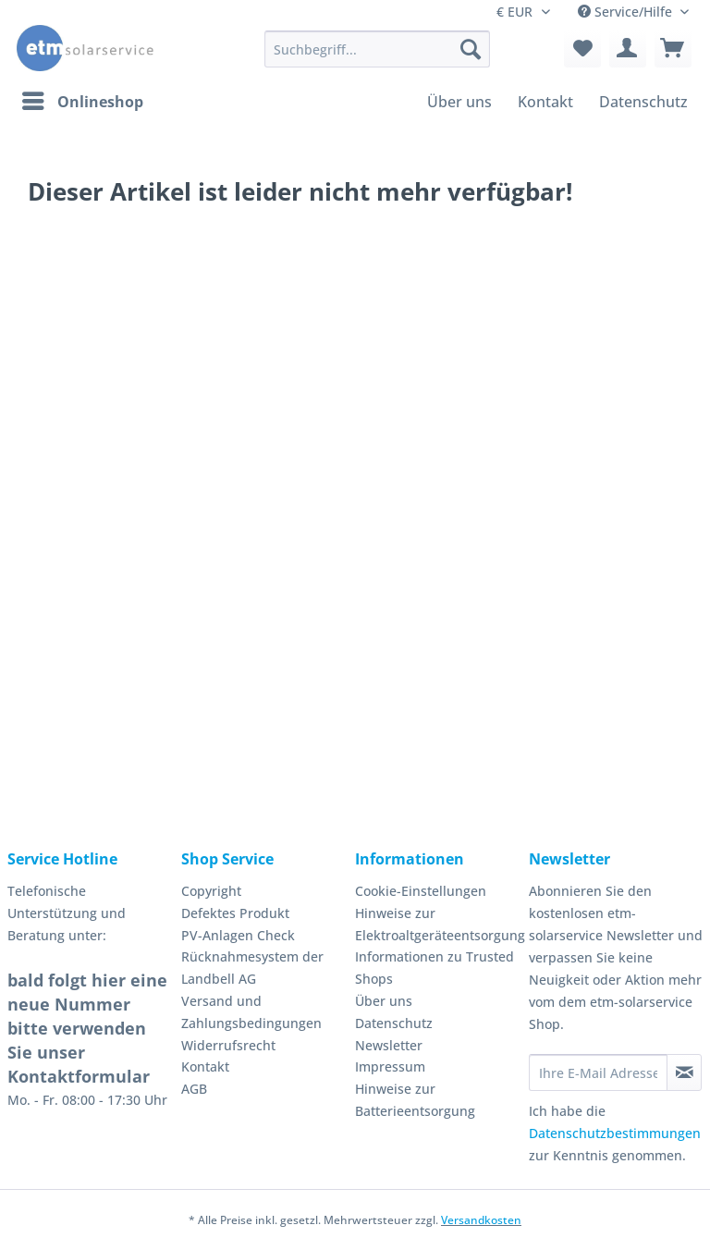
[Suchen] (470, 49)
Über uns (383, 1001)
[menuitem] (377, 58)
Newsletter (388, 1045)
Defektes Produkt (235, 913)
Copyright (211, 891)
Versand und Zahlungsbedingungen (251, 1012)
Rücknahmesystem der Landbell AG (252, 967)
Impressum (390, 1066)
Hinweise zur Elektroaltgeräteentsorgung (437, 924)
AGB (194, 1088)
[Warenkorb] (673, 49)
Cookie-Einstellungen (420, 891)
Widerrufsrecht (228, 1045)
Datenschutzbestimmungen (615, 1133)
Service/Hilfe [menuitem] (627, 11)
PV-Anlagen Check (238, 935)
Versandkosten (481, 1220)
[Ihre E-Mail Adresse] (598, 1072)
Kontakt (205, 1066)
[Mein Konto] (627, 49)
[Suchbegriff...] (377, 49)
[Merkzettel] (582, 49)
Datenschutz (394, 1023)
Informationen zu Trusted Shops (434, 967)
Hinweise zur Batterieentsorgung (415, 1100)
